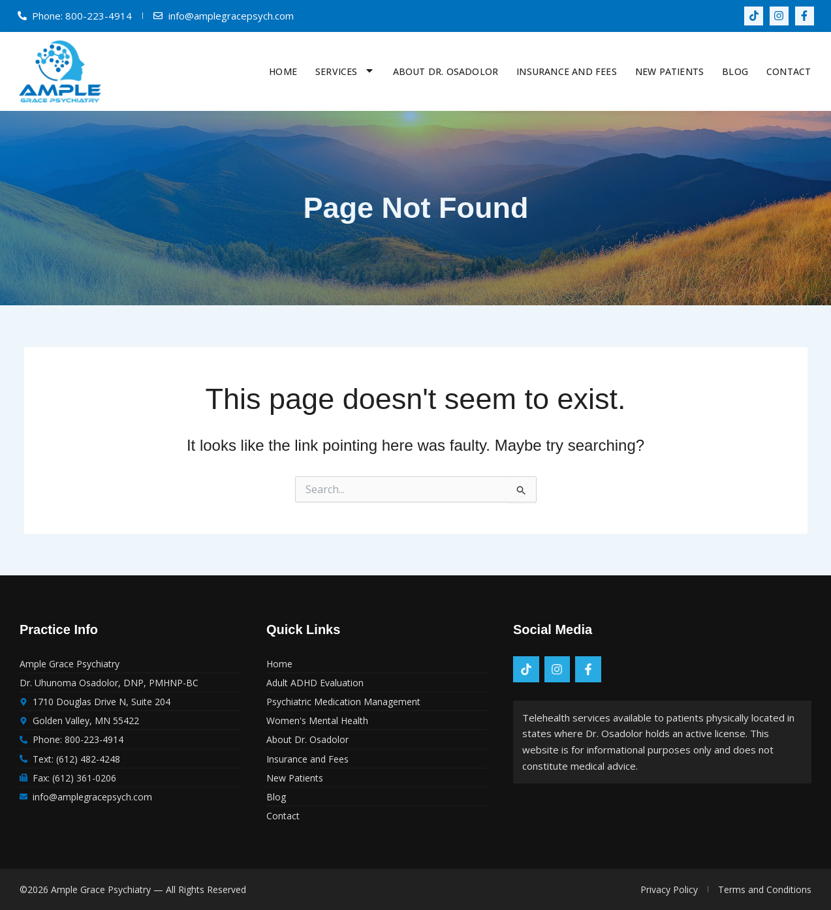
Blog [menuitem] (735, 71)
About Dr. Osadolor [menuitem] (446, 71)
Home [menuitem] (283, 71)
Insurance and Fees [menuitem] (566, 71)
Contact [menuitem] (788, 71)
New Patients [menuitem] (669, 71)
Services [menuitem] (345, 71)
